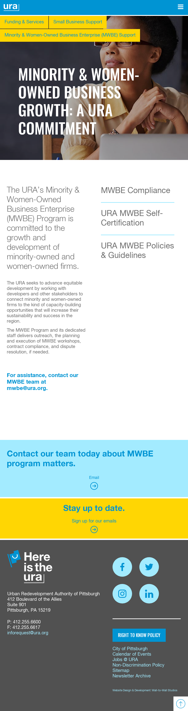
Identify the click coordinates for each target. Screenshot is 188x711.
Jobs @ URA (125, 659)
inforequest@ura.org (27, 633)
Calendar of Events (132, 654)
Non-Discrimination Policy (138, 665)
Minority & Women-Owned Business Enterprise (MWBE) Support (70, 35)
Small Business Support (77, 22)
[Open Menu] (180, 7)
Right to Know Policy (139, 635)
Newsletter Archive (132, 676)
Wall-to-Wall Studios (164, 690)
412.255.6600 (27, 622)
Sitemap (121, 670)
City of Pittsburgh (130, 649)
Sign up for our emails (94, 526)
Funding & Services (24, 22)
